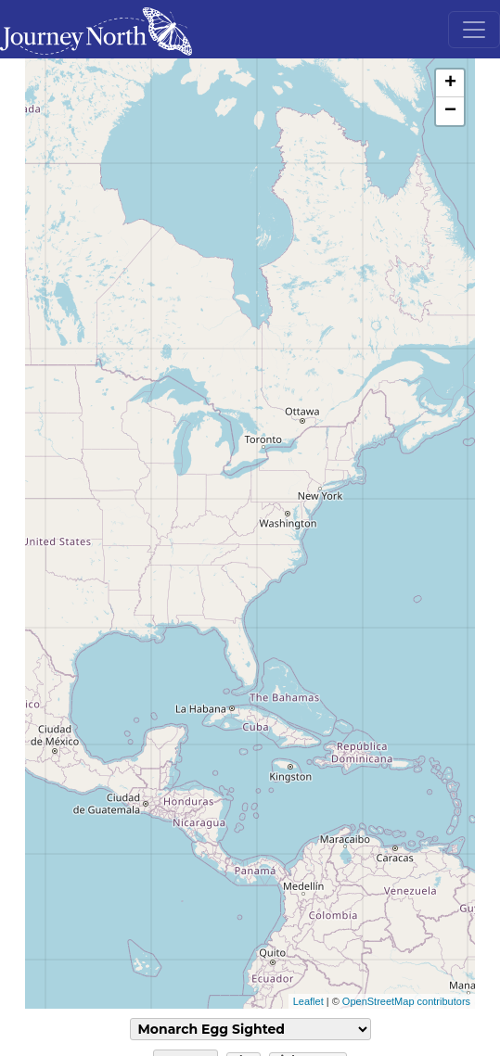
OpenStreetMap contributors (406, 1001)
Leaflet (308, 1001)
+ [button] (450, 83)
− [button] (450, 111)
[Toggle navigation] (474, 29)
